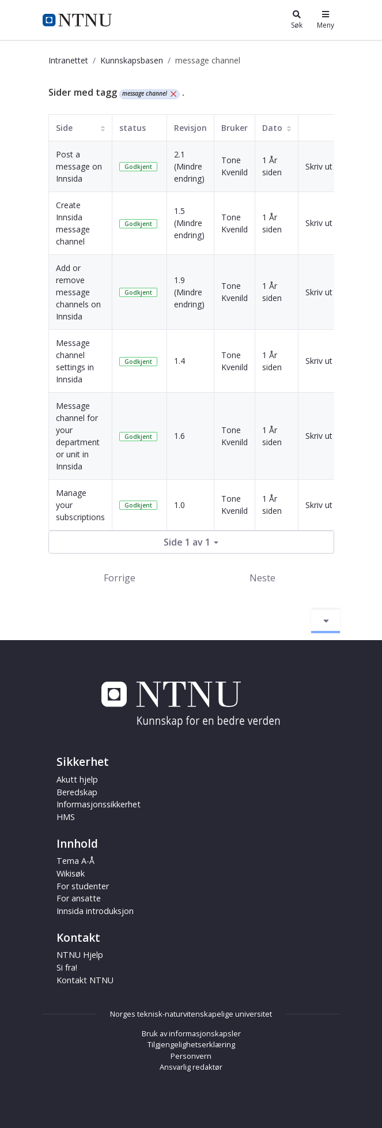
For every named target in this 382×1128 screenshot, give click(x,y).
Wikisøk (70, 873)
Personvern (191, 1056)
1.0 (179, 504)
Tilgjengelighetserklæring (191, 1044)
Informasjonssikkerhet (98, 804)
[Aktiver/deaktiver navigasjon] (325, 621)
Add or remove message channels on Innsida (78, 292)
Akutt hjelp (77, 779)
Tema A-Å (75, 860)
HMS (65, 816)
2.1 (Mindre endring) (189, 166)
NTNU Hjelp (79, 954)
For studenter (82, 886)
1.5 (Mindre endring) (189, 222)
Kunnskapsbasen (131, 60)
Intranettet (68, 60)
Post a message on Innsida (79, 166)
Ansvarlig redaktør (191, 1067)
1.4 (179, 360)
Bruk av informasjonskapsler (191, 1033)
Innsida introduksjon (95, 910)
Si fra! (66, 967)
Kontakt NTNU (85, 980)
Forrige (119, 577)
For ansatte (78, 898)
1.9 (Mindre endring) (189, 292)
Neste (262, 577)
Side (64, 127)
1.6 (179, 435)
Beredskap (76, 792)
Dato (272, 127)
